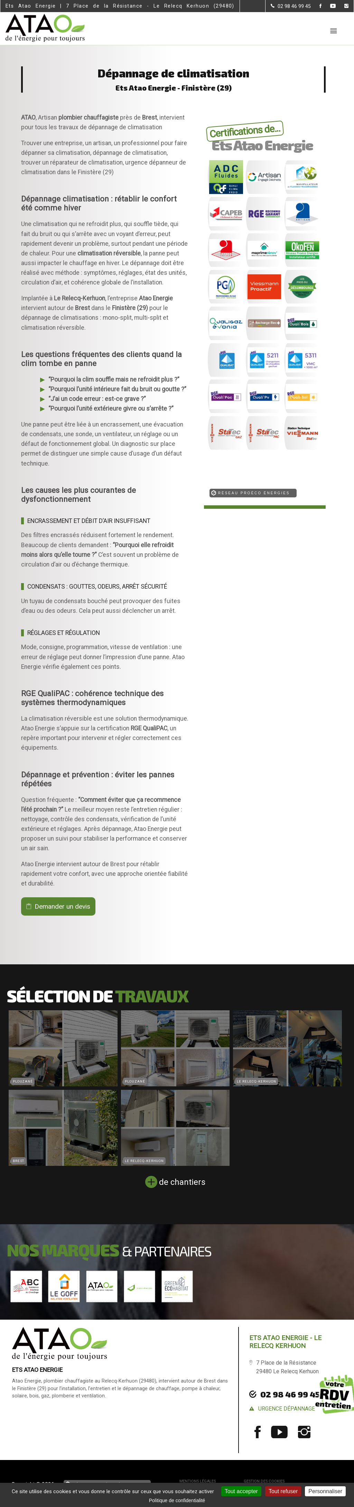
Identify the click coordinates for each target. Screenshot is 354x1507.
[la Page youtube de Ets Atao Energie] (329, 6)
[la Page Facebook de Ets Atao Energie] (316, 6)
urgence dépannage (286, 1408)
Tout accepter (241, 1491)
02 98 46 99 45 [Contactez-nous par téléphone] (290, 1394)
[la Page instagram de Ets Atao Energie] (342, 6)
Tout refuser (283, 1491)
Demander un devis (62, 906)
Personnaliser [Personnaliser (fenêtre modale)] (325, 1491)
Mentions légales (197, 1481)
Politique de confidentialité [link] (177, 1500)
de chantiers (182, 1182)
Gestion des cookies (264, 1481)
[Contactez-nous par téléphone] (291, 6)
